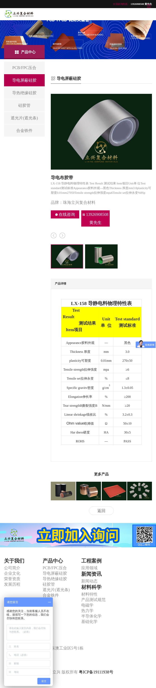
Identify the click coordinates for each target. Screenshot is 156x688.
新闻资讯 (91, 574)
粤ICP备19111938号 (96, 672)
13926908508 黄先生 (95, 218)
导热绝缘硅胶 (55, 579)
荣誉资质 (12, 579)
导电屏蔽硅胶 (55, 573)
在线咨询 (65, 214)
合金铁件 (51, 595)
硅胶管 (49, 584)
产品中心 (53, 561)
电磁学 (87, 605)
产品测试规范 (93, 599)
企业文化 (12, 573)
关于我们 (14, 561)
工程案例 (91, 561)
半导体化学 (91, 616)
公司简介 (12, 568)
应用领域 (89, 568)
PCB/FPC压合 (55, 568)
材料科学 (91, 587)
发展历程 (12, 584)
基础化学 (89, 621)
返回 (101, 510)
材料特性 (89, 594)
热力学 (87, 610)
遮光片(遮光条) (56, 589)
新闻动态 (89, 581)
